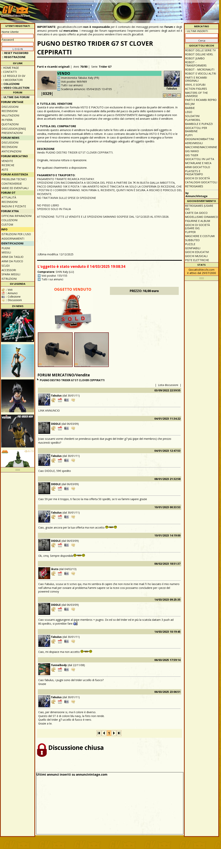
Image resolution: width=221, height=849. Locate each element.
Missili (6, 252)
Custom (7, 224)
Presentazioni (12, 133)
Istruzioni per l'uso (16, 234)
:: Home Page (10, 68)
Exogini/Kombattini (199, 139)
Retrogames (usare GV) (199, 207)
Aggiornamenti (13, 238)
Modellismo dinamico (201, 217)
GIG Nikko (192, 151)
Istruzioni (9, 279)
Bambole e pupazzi (199, 124)
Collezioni (9, 220)
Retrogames (194, 186)
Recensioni (9, 111)
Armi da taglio (12, 257)
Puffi (189, 135)
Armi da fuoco (12, 261)
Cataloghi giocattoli (201, 182)
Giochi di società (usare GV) (197, 226)
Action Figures (196, 88)
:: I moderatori (12, 80)
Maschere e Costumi (200, 236)
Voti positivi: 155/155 (54, 275)
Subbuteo (192, 240)
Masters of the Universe (196, 94)
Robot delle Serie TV (200, 50)
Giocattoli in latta (199, 159)
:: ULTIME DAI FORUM (15, 97)
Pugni (6, 248)
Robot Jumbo (195, 58)
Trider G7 (105, 66)
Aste (5, 169)
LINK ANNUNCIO (49, 410)
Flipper (190, 232)
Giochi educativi (197, 252)
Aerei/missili (194, 143)
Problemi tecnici (14, 179)
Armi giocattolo (197, 167)
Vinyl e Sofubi (195, 84)
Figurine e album (197, 221)
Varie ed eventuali (15, 188)
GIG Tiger (191, 155)
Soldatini (192, 116)
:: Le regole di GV (13, 76)
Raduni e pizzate (14, 206)
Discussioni (10, 107)
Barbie (190, 108)
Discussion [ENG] (14, 128)
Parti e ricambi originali (53, 66)
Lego (188, 112)
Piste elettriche (197, 260)
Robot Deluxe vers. (199, 54)
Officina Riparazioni (17, 216)
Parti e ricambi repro (201, 100)
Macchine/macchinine (201, 147)
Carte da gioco (196, 213)
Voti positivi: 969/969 (74, 81)
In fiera (7, 120)
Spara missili (11, 274)
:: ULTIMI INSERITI (196, 31)
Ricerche (8, 165)
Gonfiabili (192, 248)
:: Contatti (9, 72)
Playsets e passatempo (194, 172)
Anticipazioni (11, 151)
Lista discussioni (168, 385)
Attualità (9, 197)
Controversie (12, 183)
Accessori (9, 270)
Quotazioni (10, 124)
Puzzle (190, 244)
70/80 (83, 66)
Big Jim (189, 104)
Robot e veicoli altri (200, 73)
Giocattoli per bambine (196, 129)
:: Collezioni (10, 84)
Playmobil (192, 120)
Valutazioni (10, 115)
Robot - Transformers (196, 63)
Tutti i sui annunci (72, 85)
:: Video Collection (15, 88)
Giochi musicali (196, 256)
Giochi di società (197, 178)
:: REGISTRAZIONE (14, 57)
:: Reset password (15, 53)
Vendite (7, 161)
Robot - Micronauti (199, 69)
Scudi (6, 265)
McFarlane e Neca (198, 163)
